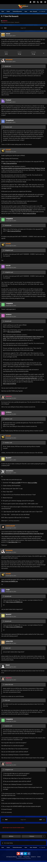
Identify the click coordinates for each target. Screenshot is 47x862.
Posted (10, 35)
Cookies (39, 856)
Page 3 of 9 (23, 28)
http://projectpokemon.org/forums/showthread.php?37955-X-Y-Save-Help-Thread (22, 533)
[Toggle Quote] (4, 66)
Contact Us (33, 856)
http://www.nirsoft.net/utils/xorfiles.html (21, 209)
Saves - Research (15, 22)
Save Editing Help (12, 542)
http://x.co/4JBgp (32, 482)
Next (41, 28)
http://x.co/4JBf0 (16, 482)
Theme (20, 856)
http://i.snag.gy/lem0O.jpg (10, 163)
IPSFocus (15, 856)
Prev (5, 28)
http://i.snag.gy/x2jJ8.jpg (29, 213)
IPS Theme (8, 856)
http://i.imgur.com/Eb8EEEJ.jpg (9, 581)
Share (11, 836)
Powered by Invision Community (23, 858)
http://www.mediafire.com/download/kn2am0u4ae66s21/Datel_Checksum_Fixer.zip (23, 168)
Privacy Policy (26, 856)
